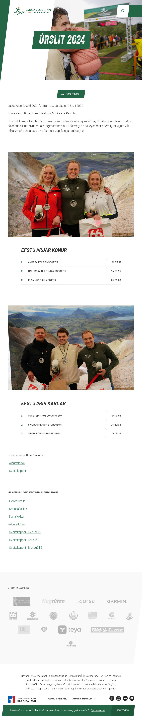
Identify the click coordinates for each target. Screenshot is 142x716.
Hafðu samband (58, 698)
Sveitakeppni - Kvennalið (25, 532)
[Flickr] (125, 698)
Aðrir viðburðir (82, 698)
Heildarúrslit (17, 501)
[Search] (123, 11)
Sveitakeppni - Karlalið (23, 540)
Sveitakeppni (17, 470)
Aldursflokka (17, 463)
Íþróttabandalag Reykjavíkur (22, 699)
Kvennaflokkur (18, 509)
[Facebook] (111, 698)
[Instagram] (118, 698)
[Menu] (135, 11)
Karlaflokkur (16, 516)
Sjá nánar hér (98, 710)
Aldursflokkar (17, 524)
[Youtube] (131, 698)
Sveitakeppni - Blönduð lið (25, 547)
